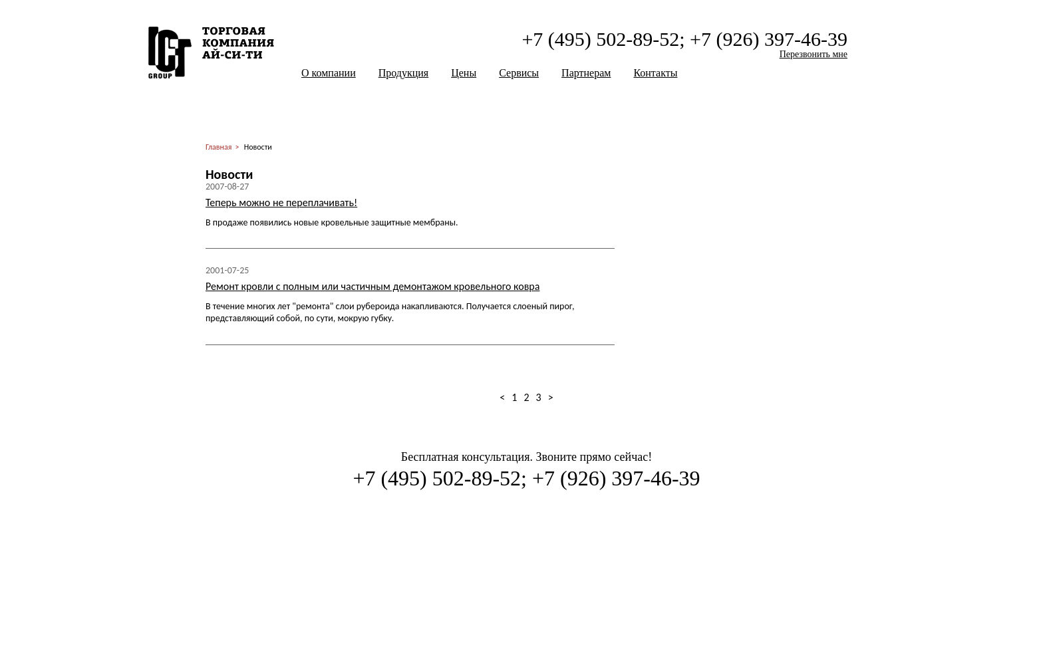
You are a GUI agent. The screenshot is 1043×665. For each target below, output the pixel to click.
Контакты (655, 72)
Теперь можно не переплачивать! (281, 202)
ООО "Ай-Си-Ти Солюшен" (211, 52)
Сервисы (519, 72)
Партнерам (586, 72)
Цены (463, 72)
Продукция (403, 72)
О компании (328, 72)
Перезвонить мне (813, 54)
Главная (218, 147)
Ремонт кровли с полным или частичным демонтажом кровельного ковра (372, 286)
